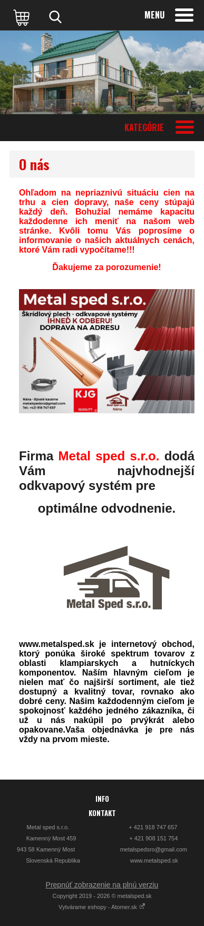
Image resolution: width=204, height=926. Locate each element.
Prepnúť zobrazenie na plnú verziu (102, 885)
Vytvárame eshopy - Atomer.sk (102, 907)
